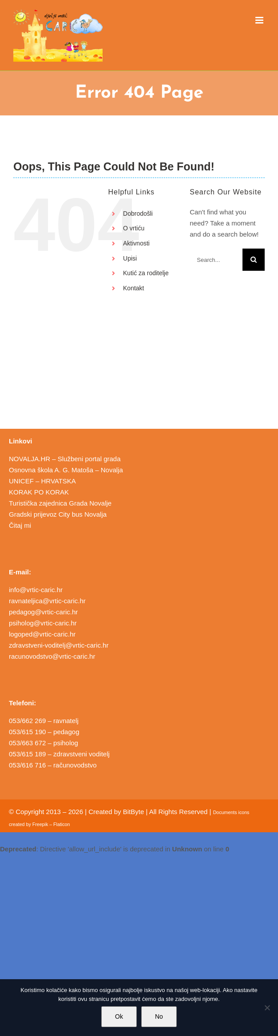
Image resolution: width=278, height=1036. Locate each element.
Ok (119, 1016)
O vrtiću (133, 228)
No (159, 1016)
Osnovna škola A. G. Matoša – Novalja (66, 470)
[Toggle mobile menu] (260, 20)
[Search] (253, 260)
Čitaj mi (20, 525)
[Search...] (216, 260)
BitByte (133, 811)
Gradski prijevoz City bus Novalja (58, 514)
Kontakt (133, 288)
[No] (266, 1007)
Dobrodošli (138, 213)
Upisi (130, 258)
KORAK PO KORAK (39, 492)
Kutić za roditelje (146, 273)
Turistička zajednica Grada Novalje (60, 503)
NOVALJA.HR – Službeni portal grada (65, 459)
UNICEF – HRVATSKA (42, 481)
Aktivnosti (136, 243)
